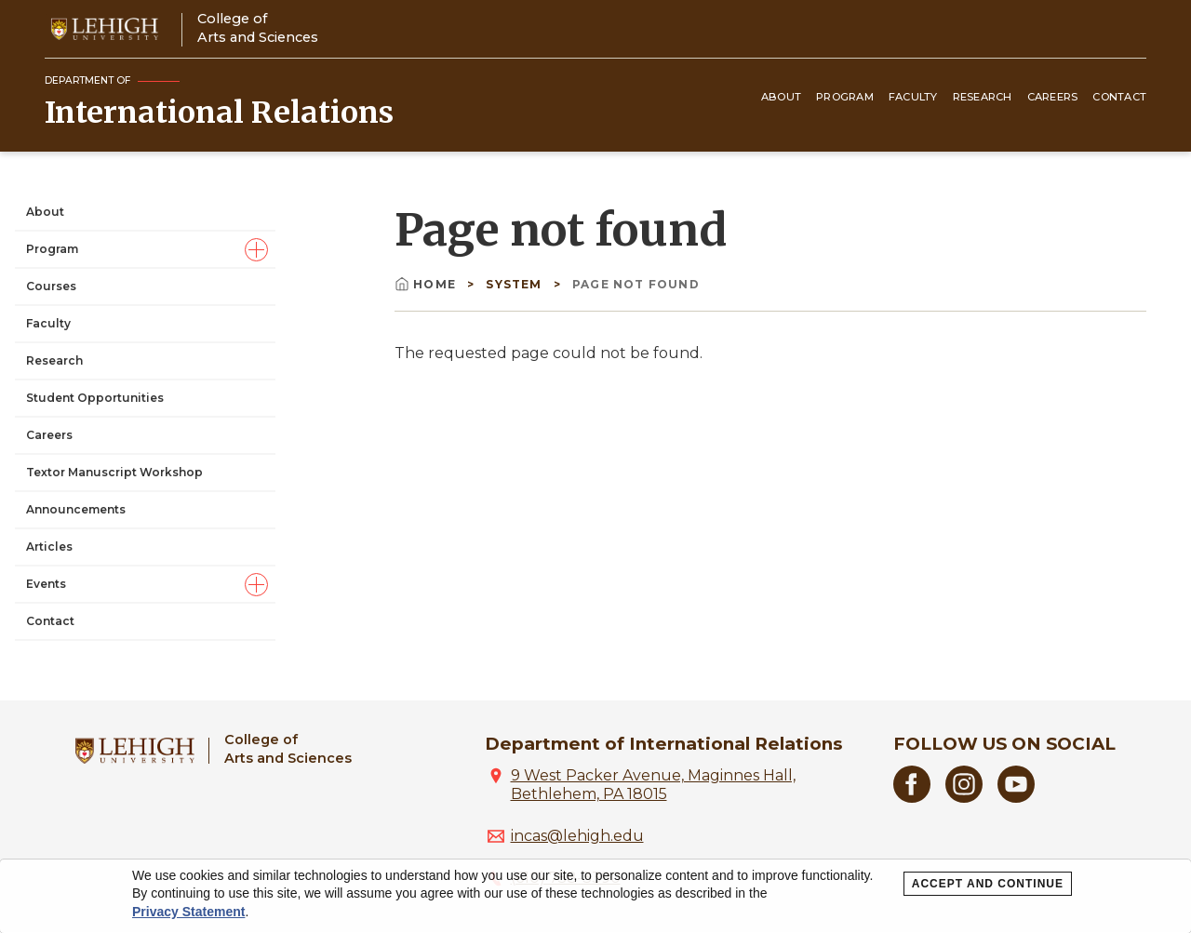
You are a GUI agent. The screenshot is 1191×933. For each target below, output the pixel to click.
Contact (1119, 96)
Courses (51, 286)
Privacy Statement (188, 911)
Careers (1052, 96)
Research (982, 96)
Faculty (913, 96)
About (781, 96)
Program (845, 96)
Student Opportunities (95, 398)
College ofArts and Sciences (257, 27)
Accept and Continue (988, 883)
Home (427, 284)
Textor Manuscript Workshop (114, 472)
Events (46, 584)
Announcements (76, 509)
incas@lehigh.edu (577, 836)
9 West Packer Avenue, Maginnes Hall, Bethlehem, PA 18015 (653, 784)
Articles (49, 546)
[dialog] (595, 896)
